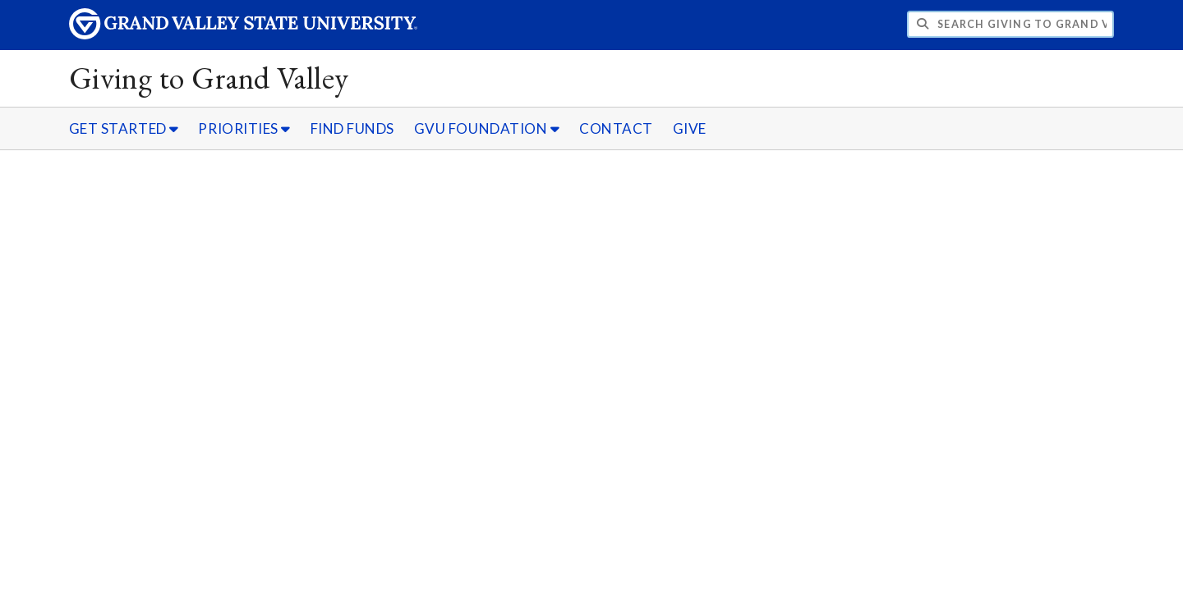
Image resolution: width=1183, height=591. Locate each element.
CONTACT (616, 128)
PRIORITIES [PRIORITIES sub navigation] (244, 128)
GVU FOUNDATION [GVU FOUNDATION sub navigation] (487, 128)
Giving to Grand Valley (209, 77)
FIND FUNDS (352, 128)
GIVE (690, 128)
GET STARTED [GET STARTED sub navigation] (124, 128)
